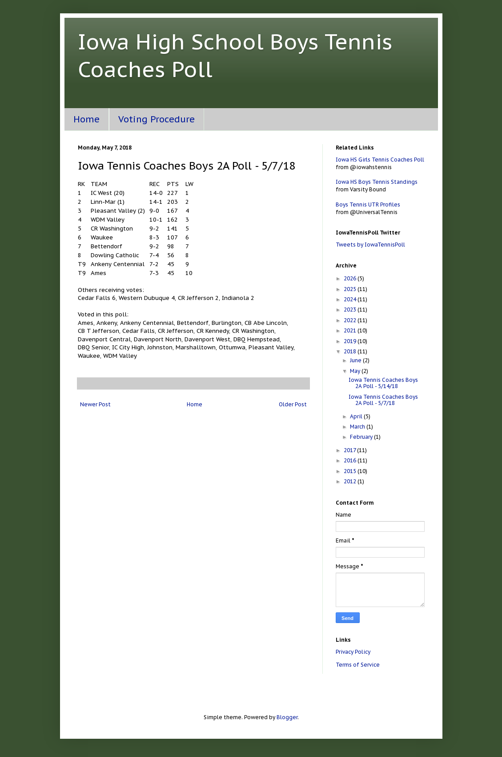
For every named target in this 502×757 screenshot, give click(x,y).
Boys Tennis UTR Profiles (368, 204)
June (356, 360)
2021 (350, 330)
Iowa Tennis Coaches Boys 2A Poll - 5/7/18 (383, 399)
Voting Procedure (156, 119)
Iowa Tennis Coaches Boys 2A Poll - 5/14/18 (383, 382)
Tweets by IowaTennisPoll (370, 244)
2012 (350, 481)
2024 (350, 299)
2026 (350, 278)
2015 (350, 471)
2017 (350, 450)
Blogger (287, 717)
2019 (350, 341)
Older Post (293, 404)
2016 (350, 460)
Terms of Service (358, 664)
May (355, 371)
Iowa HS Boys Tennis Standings (377, 181)
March (358, 426)
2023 (350, 309)
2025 (350, 289)
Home (86, 119)
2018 (350, 351)
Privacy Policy (353, 651)
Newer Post (95, 404)
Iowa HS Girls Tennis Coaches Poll (380, 159)
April (357, 416)
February (362, 436)
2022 (350, 320)
